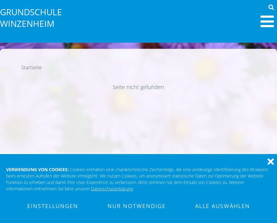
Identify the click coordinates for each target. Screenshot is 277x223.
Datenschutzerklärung (112, 189)
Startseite (31, 67)
